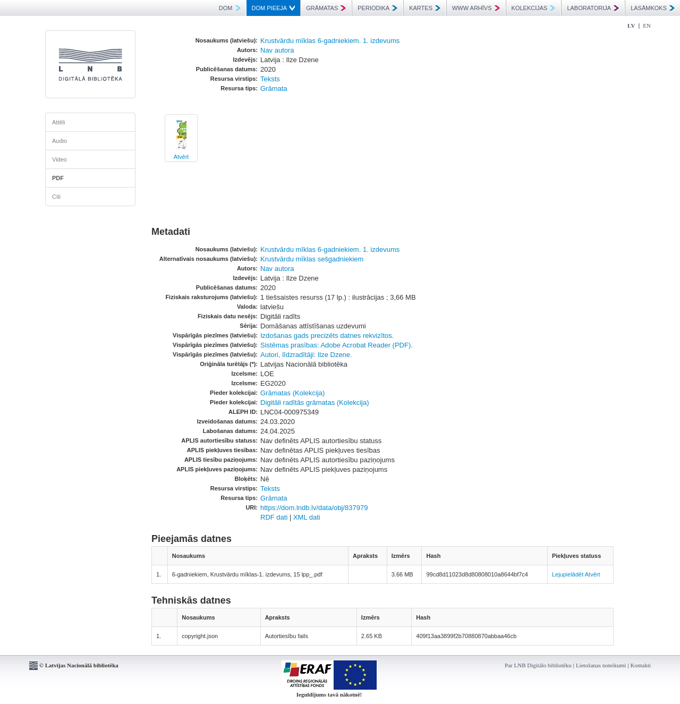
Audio (59, 141)
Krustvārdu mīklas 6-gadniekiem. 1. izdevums (330, 41)
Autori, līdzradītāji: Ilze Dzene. (306, 355)
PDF (58, 178)
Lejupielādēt (567, 574)
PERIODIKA (377, 8)
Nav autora (277, 50)
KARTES (424, 8)
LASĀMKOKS (653, 8)
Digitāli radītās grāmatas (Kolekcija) (314, 402)
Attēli (58, 122)
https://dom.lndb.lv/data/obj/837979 (314, 508)
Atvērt (181, 157)
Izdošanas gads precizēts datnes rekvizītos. (327, 336)
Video (59, 159)
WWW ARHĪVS (476, 8)
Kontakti (641, 665)
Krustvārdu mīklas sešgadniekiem (311, 259)
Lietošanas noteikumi (601, 665)
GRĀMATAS (326, 8)
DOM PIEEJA (273, 8)
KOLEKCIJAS (534, 8)
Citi (56, 196)
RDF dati (273, 517)
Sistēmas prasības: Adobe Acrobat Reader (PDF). (336, 345)
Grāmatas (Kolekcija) (292, 393)
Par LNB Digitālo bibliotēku (538, 665)
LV (631, 25)
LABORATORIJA (593, 8)
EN (647, 25)
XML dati (306, 517)
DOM (230, 8)
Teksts (270, 79)
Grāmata (273, 88)
